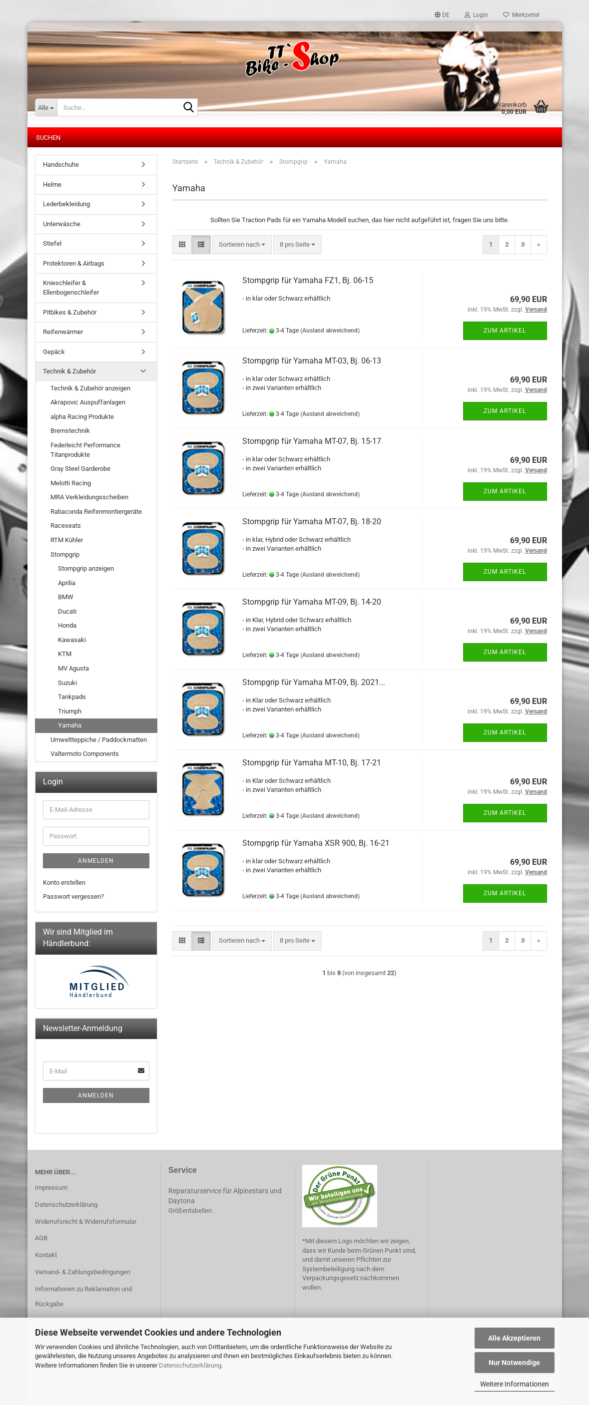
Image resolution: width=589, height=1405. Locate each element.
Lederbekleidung (66, 204)
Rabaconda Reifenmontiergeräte (96, 511)
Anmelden (96, 860)
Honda (67, 625)
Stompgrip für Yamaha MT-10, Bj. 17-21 (311, 762)
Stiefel (52, 243)
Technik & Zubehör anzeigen (90, 388)
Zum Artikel (505, 330)
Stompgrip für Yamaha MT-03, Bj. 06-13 (311, 360)
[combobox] (242, 245)
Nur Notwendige (514, 1363)
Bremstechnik (70, 430)
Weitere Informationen (514, 1384)
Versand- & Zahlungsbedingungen (82, 1272)
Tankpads (72, 697)
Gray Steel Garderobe (80, 468)
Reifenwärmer (63, 332)
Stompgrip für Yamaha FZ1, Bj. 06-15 (307, 280)
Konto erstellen (64, 882)
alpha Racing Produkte (82, 416)
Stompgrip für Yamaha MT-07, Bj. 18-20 (311, 521)
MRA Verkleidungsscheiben (89, 497)
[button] (442, 14)
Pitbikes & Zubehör (69, 312)
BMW (65, 597)
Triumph (69, 711)
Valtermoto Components (84, 753)
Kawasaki (72, 640)
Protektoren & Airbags (73, 263)
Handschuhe (61, 164)
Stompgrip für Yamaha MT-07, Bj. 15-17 (311, 441)
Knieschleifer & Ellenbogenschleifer (71, 287)
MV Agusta (73, 668)
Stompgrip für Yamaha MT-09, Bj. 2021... (313, 682)
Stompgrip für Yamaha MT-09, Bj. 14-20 (311, 602)
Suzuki (67, 683)
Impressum (51, 1187)
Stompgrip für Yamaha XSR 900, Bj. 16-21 (316, 843)
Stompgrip (64, 554)
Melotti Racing (70, 483)
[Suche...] (46, 107)
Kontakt (46, 1255)
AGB (41, 1238)
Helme (52, 184)
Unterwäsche (61, 224)
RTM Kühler (66, 540)
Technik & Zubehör (69, 371)
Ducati (67, 611)
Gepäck (54, 351)
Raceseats (65, 525)
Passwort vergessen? (73, 896)
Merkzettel (521, 14)
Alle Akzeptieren (514, 1338)
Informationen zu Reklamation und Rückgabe (83, 1296)
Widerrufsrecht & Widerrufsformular (85, 1221)
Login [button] (476, 14)
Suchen (48, 137)
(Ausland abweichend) (330, 330)
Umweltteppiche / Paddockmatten (98, 739)
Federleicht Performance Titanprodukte (85, 449)
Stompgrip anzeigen (86, 568)
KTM (64, 654)
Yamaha (69, 725)
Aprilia (66, 583)
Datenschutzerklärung (190, 1365)
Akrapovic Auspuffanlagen (87, 402)
